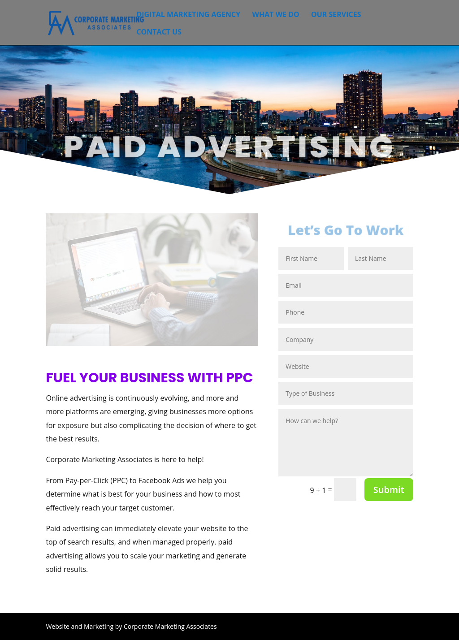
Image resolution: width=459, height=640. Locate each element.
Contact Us (159, 33)
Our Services (336, 15)
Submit (388, 490)
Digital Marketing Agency (188, 15)
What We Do (275, 15)
